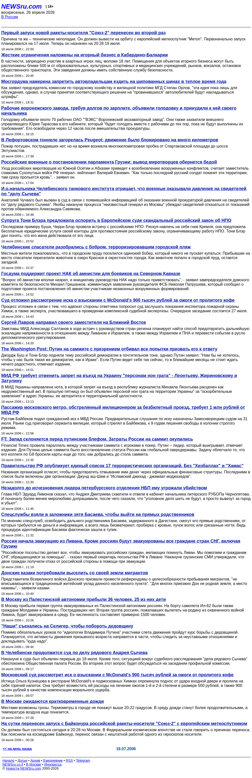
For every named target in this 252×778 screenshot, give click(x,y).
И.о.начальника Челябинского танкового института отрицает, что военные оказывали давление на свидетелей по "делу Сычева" (123, 191)
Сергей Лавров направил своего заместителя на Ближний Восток (73, 322)
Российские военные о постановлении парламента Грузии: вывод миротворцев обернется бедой (109, 162)
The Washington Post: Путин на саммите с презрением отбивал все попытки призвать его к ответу (109, 349)
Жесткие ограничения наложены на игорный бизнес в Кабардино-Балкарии (84, 54)
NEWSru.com (21, 6)
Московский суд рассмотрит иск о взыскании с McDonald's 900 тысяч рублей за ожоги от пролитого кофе (117, 674)
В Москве (33, 764)
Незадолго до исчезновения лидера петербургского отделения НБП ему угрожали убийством (104, 487)
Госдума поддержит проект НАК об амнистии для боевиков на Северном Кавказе (90, 273)
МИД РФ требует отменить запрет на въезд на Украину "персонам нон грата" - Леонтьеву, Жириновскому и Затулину (119, 378)
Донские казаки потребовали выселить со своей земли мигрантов (74, 572)
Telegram (83, 760)
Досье (22, 760)
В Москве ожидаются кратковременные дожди (52, 701)
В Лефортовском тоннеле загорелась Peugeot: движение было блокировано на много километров (109, 139)
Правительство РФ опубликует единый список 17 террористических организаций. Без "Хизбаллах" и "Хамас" (122, 465)
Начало (8, 760)
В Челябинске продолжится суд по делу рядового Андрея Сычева (74, 652)
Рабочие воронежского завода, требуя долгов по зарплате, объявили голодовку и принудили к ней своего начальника (118, 111)
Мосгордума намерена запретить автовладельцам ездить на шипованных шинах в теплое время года (113, 81)
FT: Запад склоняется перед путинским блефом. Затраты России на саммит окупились (97, 439)
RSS (69, 760)
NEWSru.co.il (12, 764)
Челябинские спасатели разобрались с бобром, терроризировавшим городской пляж (96, 247)
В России (9, 17)
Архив (35, 760)
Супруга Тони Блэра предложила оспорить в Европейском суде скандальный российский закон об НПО (116, 220)
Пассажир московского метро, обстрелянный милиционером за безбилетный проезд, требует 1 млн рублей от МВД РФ (123, 410)
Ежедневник (53, 760)
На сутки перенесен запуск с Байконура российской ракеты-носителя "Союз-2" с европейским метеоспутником (124, 723)
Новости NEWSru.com (23, 768)
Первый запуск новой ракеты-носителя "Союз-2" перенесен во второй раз (83, 32)
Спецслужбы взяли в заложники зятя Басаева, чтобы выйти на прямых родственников (97, 514)
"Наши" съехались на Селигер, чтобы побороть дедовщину (67, 626)
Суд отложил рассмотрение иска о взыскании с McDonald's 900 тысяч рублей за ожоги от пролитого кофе (118, 300)
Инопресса (53, 764)
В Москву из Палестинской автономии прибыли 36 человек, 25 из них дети (83, 599)
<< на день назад (17, 749)
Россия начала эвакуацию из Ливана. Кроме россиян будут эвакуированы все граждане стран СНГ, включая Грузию (120, 544)
